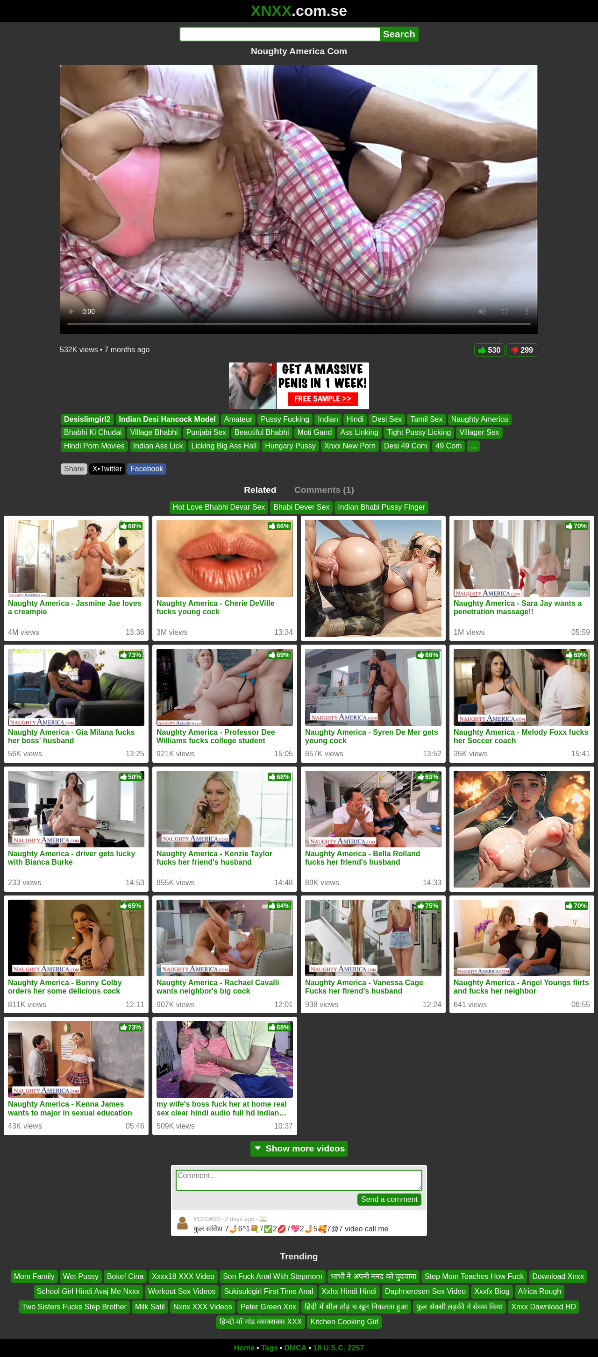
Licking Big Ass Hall (224, 446)
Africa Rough (540, 1291)
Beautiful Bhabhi (262, 433)
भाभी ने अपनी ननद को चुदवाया (373, 1276)
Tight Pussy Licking (419, 433)
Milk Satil (150, 1306)
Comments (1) (324, 490)
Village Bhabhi (154, 433)
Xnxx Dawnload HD (543, 1306)
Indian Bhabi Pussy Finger (381, 507)
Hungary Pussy (290, 446)
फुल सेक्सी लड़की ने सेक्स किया (459, 1306)
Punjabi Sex (206, 433)
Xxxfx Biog (492, 1291)
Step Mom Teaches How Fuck (474, 1276)
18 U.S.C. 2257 (338, 1348)
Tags (269, 1348)
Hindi (355, 419)
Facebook (146, 469)
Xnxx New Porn (350, 446)
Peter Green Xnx (268, 1306)
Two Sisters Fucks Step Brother (74, 1306)
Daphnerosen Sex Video (425, 1291)
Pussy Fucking (285, 419)
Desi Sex (387, 419)
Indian (328, 419)
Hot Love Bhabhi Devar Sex (219, 507)
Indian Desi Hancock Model (167, 419)
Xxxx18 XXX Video (183, 1276)
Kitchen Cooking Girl (344, 1322)
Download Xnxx (558, 1276)
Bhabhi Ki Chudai (93, 433)
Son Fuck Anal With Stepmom (272, 1276)
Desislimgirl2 (87, 419)
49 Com (448, 446)
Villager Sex (479, 433)
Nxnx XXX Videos (202, 1306)
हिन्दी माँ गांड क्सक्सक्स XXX (261, 1322)
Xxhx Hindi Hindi (349, 1291)
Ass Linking (359, 433)
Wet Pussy (81, 1276)
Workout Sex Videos (181, 1291)
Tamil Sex (426, 419)
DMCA (295, 1348)
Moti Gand (315, 433)
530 (489, 350)
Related (260, 490)
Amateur (238, 419)
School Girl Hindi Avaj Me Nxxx (88, 1291)
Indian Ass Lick (158, 446)
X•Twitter (107, 469)
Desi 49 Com (405, 446)
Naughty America (479, 419)
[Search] (279, 34)
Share (74, 469)
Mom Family (34, 1276)
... (473, 446)
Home (244, 1348)
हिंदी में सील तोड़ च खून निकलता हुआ (356, 1306)
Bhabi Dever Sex (301, 507)
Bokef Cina (125, 1276)
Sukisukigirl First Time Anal (268, 1291)
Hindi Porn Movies (94, 446)
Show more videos (299, 1148)
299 (522, 350)
